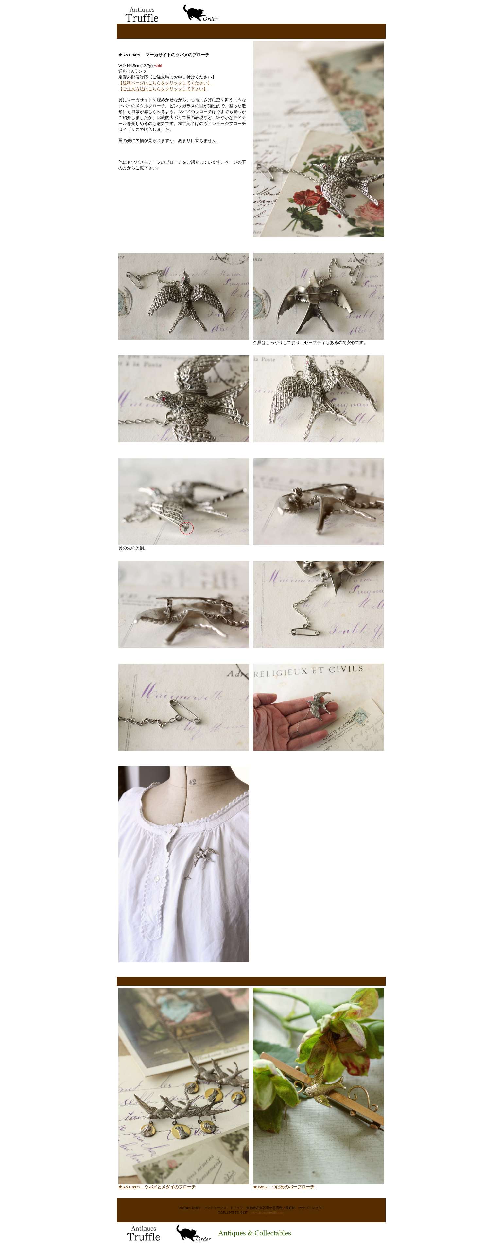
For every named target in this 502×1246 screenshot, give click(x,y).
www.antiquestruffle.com (267, 1212)
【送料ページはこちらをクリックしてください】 (165, 82)
